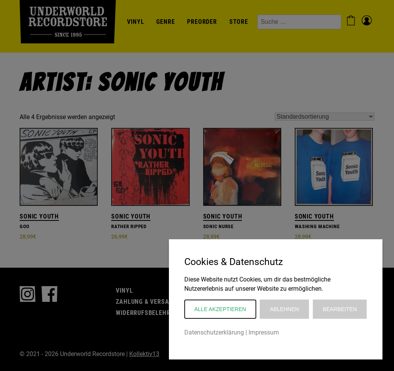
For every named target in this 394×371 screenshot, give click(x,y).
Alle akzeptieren (220, 309)
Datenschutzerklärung (214, 332)
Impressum (264, 332)
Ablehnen (284, 309)
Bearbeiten (340, 309)
